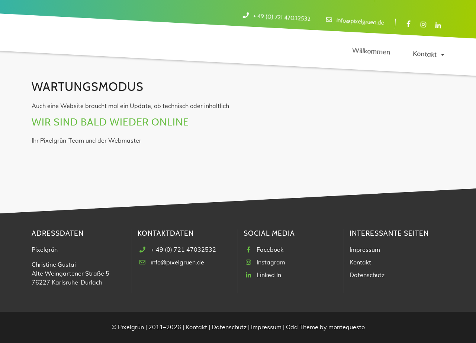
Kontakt (360, 263)
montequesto (346, 327)
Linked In (269, 275)
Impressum (365, 250)
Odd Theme (302, 327)
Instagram (271, 263)
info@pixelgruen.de (360, 22)
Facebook (270, 250)
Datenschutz (367, 275)
